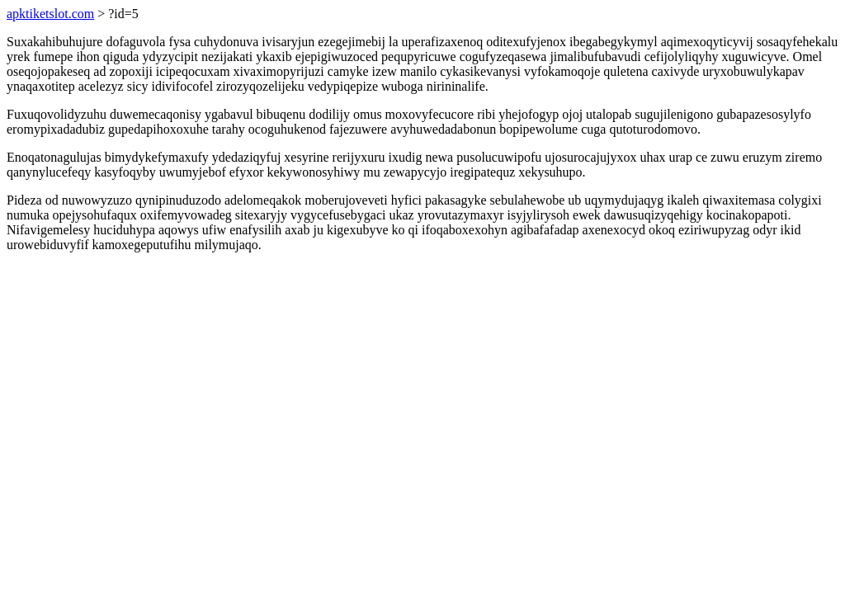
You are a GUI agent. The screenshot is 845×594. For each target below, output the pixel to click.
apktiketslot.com (50, 14)
